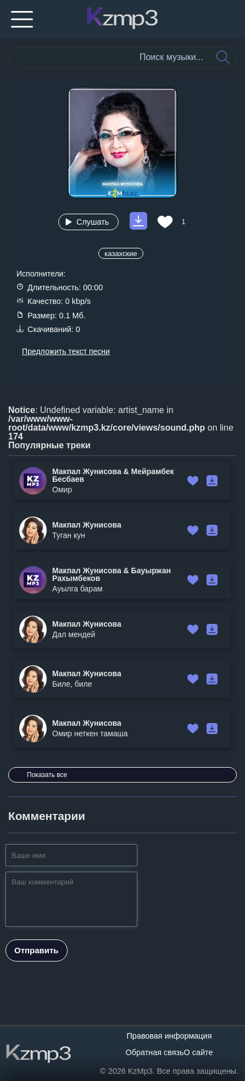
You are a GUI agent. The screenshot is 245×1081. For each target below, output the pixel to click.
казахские (120, 253)
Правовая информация (169, 1036)
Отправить (36, 950)
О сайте (198, 1052)
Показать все (47, 775)
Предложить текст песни (66, 351)
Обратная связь (155, 1052)
